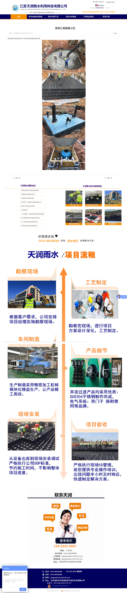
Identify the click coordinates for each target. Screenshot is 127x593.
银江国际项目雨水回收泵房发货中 (30, 218)
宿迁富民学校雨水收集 (27, 198)
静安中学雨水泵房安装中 (28, 206)
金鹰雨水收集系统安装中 (28, 194)
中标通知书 (24, 210)
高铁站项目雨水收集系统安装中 (30, 190)
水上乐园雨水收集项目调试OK (29, 222)
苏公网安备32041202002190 (60, 586)
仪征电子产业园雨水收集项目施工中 (31, 202)
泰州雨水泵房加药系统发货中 (29, 226)
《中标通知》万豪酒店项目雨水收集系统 (32, 214)
